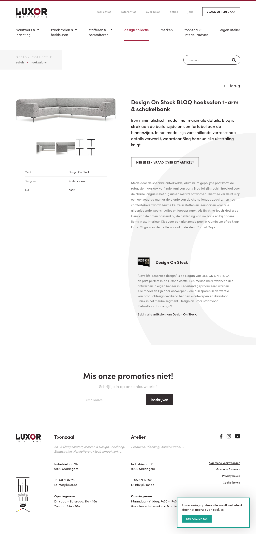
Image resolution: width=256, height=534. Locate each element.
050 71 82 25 (66, 479)
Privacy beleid (231, 476)
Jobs (190, 11)
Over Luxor (153, 11)
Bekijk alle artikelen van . (167, 314)
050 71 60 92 (143, 479)
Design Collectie (136, 29)
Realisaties (104, 11)
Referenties (128, 11)
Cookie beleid (231, 482)
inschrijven (159, 399)
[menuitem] (27, 34)
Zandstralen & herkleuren (62, 32)
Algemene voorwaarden (224, 463)
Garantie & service (228, 469)
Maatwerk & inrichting (25, 32)
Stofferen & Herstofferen (99, 32)
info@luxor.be (68, 484)
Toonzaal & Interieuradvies (196, 32)
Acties (174, 11)
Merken (167, 29)
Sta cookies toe (197, 518)
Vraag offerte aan (221, 12)
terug (235, 85)
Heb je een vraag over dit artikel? (165, 162)
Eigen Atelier (230, 29)
